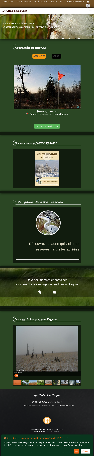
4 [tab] (52, 122)
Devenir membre (75, 2)
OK (76, 451)
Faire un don (24, 2)
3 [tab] (49, 122)
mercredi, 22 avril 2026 (48, 112)
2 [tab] (45, 122)
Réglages (85, 451)
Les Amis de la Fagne (14, 10)
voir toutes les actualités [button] (47, 126)
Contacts (8, 2)
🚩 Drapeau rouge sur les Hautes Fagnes (47, 114)
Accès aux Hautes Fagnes (48, 2)
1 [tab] (41, 122)
